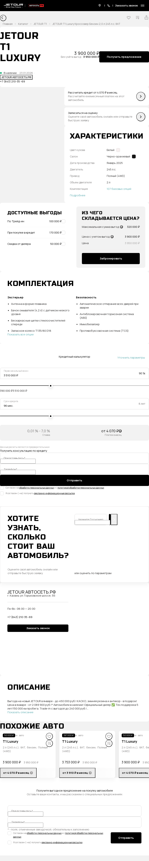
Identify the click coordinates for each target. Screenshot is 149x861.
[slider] (51, 386)
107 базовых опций (119, 189)
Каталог (23, 24)
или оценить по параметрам (92, 573)
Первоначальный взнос (16, 370)
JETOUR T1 (40, 24)
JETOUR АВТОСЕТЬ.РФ (16, 77)
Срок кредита (11, 401)
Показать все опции (20, 334)
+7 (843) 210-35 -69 (12, 81)
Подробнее (77, 195)
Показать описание (20, 712)
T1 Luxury (10, 741)
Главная (8, 24)
